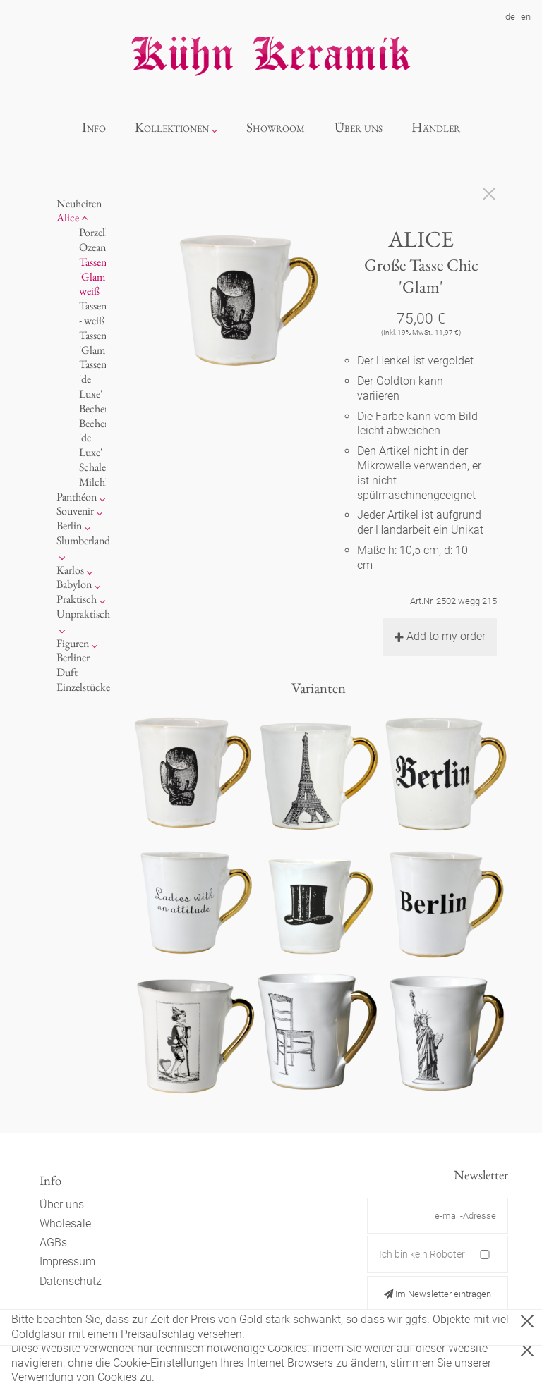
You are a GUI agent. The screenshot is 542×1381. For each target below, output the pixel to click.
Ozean (92, 247)
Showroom (275, 127)
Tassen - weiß (93, 313)
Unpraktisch (83, 613)
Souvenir (75, 510)
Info (94, 127)
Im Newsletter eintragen (437, 1294)
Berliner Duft (73, 665)
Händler (435, 127)
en (526, 16)
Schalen (95, 467)
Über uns (359, 127)
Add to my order (440, 636)
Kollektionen (172, 127)
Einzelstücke (83, 687)
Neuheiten (79, 203)
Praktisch (76, 598)
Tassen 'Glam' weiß (93, 276)
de (510, 16)
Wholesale (65, 1223)
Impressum (67, 1261)
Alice (67, 217)
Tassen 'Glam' (93, 342)
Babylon (74, 584)
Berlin (69, 525)
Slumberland (83, 540)
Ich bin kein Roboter (422, 1254)
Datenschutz (71, 1281)
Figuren (72, 643)
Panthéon (76, 496)
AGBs (53, 1242)
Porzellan (98, 232)
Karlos (70, 570)
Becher (93, 408)
